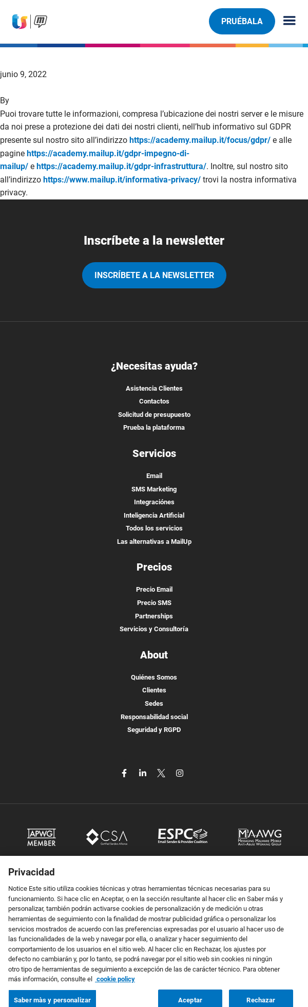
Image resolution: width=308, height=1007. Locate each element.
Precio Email (154, 589)
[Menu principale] (285, 21)
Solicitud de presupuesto (154, 414)
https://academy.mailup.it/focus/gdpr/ (200, 140)
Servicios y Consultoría (154, 629)
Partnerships (154, 616)
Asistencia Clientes (154, 388)
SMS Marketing (154, 489)
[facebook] (125, 772)
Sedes (154, 703)
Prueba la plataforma (154, 427)
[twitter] (162, 772)
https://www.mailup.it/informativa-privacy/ (122, 180)
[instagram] (180, 772)
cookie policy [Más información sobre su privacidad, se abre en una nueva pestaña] (115, 986)
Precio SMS (154, 603)
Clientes (154, 690)
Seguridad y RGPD (154, 730)
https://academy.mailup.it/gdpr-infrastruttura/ (121, 166)
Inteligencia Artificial (154, 515)
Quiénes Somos (154, 677)
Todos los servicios (154, 528)
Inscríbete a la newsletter (154, 275)
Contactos (154, 401)
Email (154, 476)
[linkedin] (144, 772)
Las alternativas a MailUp (154, 541)
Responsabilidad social (154, 717)
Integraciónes (154, 502)
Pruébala (242, 21)
